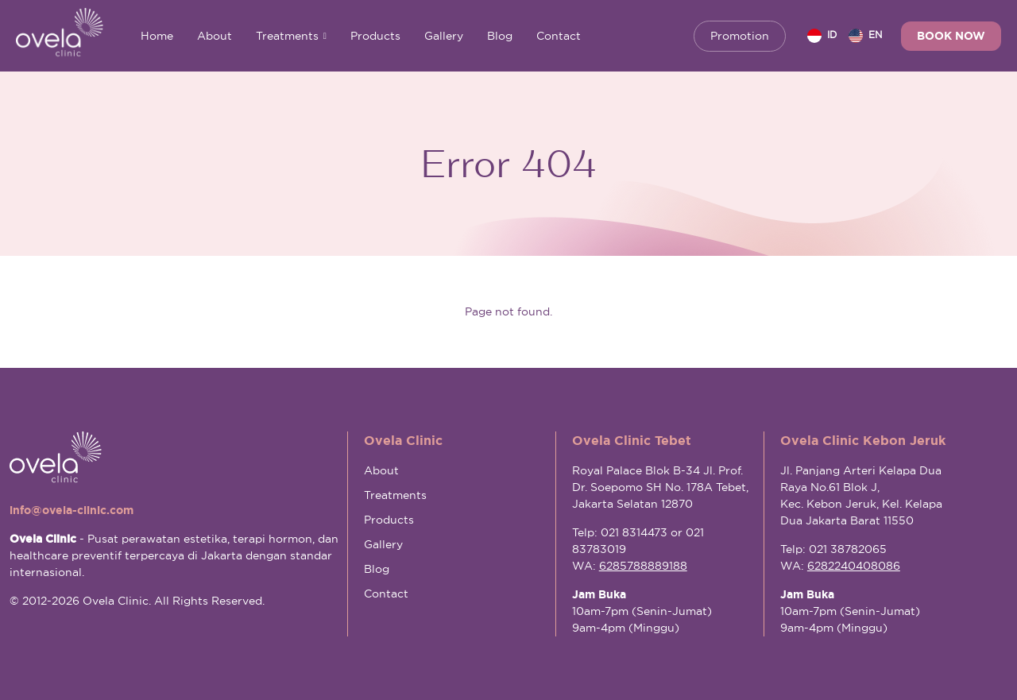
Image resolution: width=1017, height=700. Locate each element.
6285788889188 (643, 566)
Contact (558, 36)
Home (157, 36)
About (214, 36)
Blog (499, 36)
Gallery (443, 36)
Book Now (951, 36)
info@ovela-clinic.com (71, 510)
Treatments (291, 36)
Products (375, 36)
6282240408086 (853, 566)
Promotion (739, 36)
